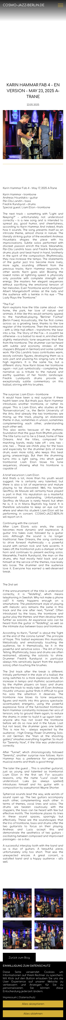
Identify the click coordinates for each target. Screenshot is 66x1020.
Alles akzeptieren (33, 1004)
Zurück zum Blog (19, 957)
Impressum (10, 997)
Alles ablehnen (33, 1013)
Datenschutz (27, 997)
